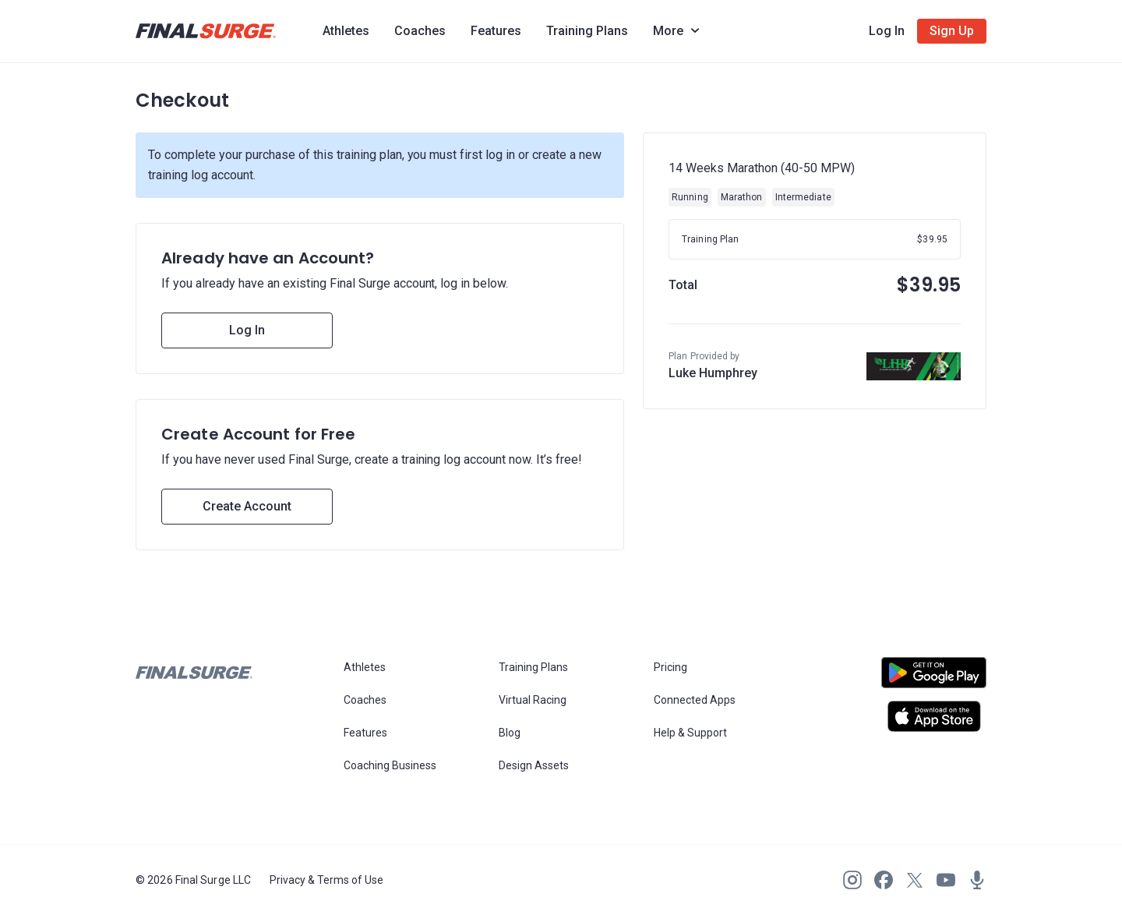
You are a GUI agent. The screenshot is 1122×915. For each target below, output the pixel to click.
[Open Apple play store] (933, 716)
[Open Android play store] (933, 679)
